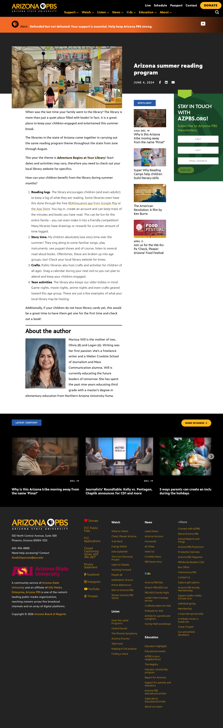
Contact (191, 5)
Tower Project (185, 626)
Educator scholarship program (156, 671)
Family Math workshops (158, 624)
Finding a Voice (120, 653)
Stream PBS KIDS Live (156, 587)
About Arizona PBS (188, 533)
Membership (185, 608)
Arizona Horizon (154, 536)
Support (71, 12)
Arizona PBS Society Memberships (189, 589)
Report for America (155, 677)
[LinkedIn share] (168, 82)
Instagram (92, 582)
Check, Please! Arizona (124, 536)
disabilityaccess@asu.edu (27, 557)
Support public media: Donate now (190, 597)
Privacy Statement (90, 565)
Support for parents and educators (158, 684)
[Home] (51, 7)
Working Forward (121, 569)
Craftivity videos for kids (158, 605)
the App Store (40, 209)
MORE (196, 423)
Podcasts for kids (154, 610)
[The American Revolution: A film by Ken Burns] (150, 186)
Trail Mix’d (117, 541)
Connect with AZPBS (189, 528)
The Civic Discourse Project (122, 558)
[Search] (217, 12)
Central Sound (119, 628)
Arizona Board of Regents (50, 614)
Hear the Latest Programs (120, 622)
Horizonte (150, 541)
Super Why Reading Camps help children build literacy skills (148, 174)
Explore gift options (188, 582)
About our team (153, 706)
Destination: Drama (122, 580)
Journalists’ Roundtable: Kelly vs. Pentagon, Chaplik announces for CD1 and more (119, 491)
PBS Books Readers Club (191, 562)
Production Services (189, 552)
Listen (103, 12)
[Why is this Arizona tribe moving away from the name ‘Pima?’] (150, 111)
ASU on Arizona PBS (122, 590)
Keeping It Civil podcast (124, 648)
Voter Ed (149, 551)
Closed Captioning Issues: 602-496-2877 (91, 552)
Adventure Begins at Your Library (81, 158)
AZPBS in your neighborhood (153, 658)
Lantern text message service (156, 599)
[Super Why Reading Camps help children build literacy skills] (150, 150)
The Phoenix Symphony (124, 633)
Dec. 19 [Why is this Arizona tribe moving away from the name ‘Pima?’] (142, 130)
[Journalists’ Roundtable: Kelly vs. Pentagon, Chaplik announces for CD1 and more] (119, 439)
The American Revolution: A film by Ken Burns (148, 210)
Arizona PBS (33, 592)
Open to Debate (120, 564)
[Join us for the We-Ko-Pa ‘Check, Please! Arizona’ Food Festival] (150, 222)
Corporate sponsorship (190, 613)
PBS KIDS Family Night (157, 592)
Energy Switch (119, 546)
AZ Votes (149, 546)
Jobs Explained (119, 551)
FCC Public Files (91, 529)
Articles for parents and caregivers (157, 617)
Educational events (155, 651)
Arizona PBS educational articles (155, 692)
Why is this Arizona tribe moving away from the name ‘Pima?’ (149, 138)
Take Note (117, 643)
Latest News (151, 531)
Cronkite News (153, 556)
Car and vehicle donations (186, 633)
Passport (176, 5)
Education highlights (156, 646)
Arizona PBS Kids (154, 582)
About (166, 12)
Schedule (160, 5)
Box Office (183, 567)
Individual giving (186, 603)
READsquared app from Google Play (92, 203)
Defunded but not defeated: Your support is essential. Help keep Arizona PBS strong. (91, 26)
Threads (91, 596)
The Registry (151, 664)
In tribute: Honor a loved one (188, 620)
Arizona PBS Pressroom (191, 547)
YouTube (91, 589)
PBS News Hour (153, 561)
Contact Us (184, 577)
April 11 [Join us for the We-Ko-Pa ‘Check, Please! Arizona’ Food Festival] (138, 241)
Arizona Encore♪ (121, 638)
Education (148, 12)
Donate (91, 521)
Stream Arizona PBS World (122, 597)
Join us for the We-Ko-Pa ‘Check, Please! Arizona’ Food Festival (149, 249)
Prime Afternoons (121, 585)
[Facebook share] (162, 82)
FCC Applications (92, 539)
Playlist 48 (117, 574)
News (117, 12)
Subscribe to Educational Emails (155, 700)
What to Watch (120, 531)
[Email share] (175, 82)
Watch (88, 12)
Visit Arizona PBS (187, 572)
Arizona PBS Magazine (190, 557)
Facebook (91, 574)
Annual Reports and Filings (188, 540)
